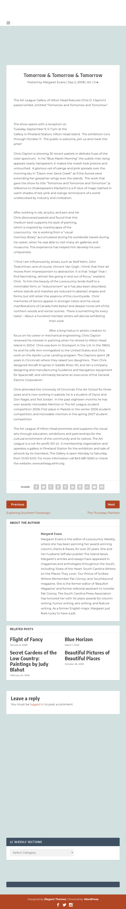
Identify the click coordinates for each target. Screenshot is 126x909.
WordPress (91, 899)
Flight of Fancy (26, 639)
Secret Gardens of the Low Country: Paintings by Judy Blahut (33, 661)
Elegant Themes (55, 899)
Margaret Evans (54, 82)
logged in (37, 704)
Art (89, 82)
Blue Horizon (79, 639)
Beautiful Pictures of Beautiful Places (87, 655)
